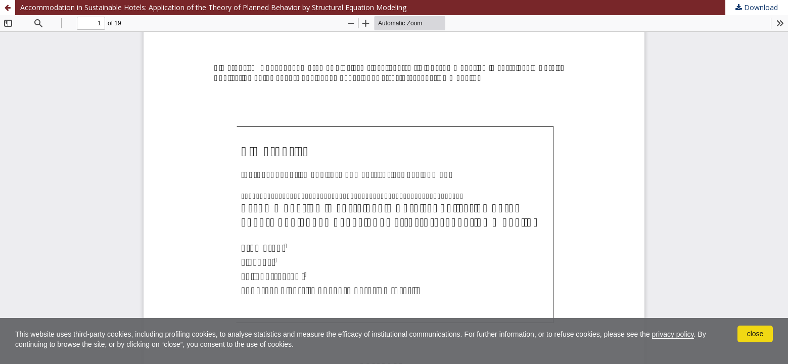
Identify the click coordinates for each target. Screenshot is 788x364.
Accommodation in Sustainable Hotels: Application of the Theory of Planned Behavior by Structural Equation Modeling (213, 7)
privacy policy (673, 334)
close (755, 334)
